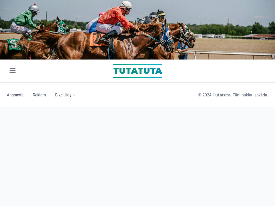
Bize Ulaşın (65, 95)
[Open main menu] (12, 71)
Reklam (39, 95)
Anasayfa (15, 95)
